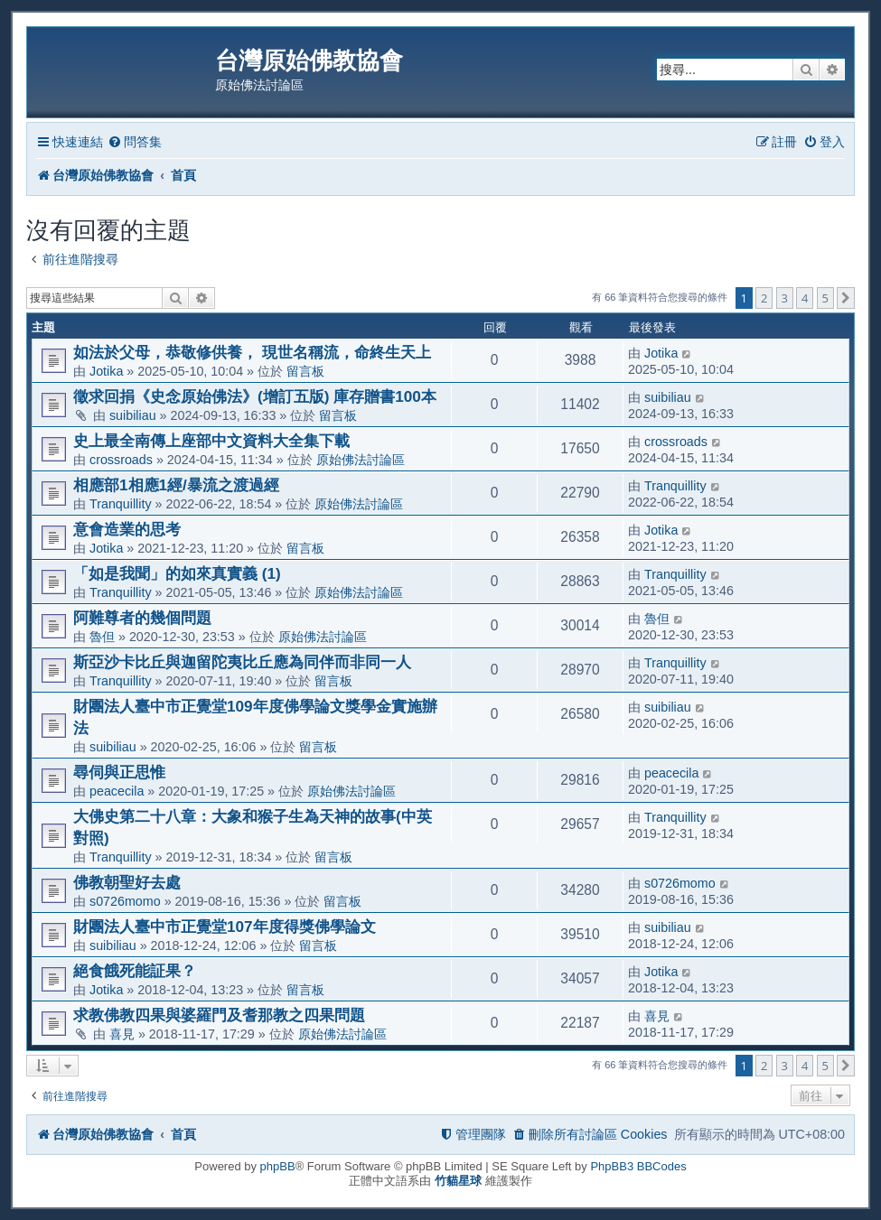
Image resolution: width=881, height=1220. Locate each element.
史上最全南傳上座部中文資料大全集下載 (211, 441)
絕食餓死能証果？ (134, 971)
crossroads (121, 459)
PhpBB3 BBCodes (638, 1166)
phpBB (277, 1166)
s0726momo (125, 901)
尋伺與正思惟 (119, 772)
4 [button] (804, 298)
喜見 (122, 1034)
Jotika (106, 371)
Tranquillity (120, 504)
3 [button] (785, 298)
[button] (846, 298)
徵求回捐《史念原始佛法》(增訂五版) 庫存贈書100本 (254, 396)
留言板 (305, 371)
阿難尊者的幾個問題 (142, 618)
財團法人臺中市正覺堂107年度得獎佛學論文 (224, 926)
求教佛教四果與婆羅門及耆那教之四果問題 (219, 1015)
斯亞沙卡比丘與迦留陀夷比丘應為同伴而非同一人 (242, 662)
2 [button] (764, 298)
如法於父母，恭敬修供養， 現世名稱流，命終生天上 (252, 352)
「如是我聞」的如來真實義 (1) (177, 573)
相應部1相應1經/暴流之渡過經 (176, 485)
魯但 (102, 636)
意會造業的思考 (127, 529)
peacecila (116, 791)
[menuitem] (135, 142)
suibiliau (132, 415)
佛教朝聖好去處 (127, 882)
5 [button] (825, 298)
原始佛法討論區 (360, 459)
